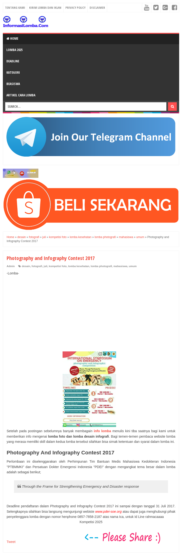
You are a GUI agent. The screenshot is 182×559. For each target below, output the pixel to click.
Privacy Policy (75, 7)
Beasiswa (13, 83)
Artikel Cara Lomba (20, 95)
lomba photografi (101, 266)
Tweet (11, 542)
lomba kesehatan (78, 266)
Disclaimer (97, 7)
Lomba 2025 (14, 49)
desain (26, 266)
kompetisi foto (58, 266)
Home (12, 38)
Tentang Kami (15, 7)
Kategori (13, 72)
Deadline (12, 61)
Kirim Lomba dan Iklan (45, 7)
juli (45, 266)
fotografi (37, 266)
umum (133, 266)
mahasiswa (120, 266)
